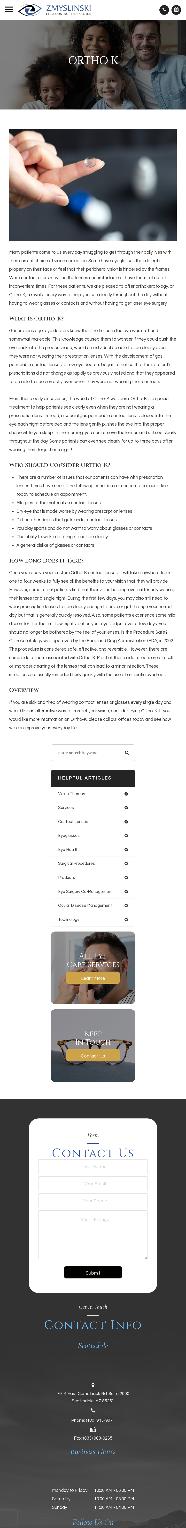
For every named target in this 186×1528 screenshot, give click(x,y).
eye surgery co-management (85, 892)
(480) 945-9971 (100, 1420)
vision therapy (71, 794)
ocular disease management (85, 905)
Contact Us (93, 1056)
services (66, 808)
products (66, 877)
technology (68, 919)
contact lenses (73, 822)
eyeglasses (69, 835)
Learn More (93, 978)
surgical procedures (76, 863)
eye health (68, 850)
